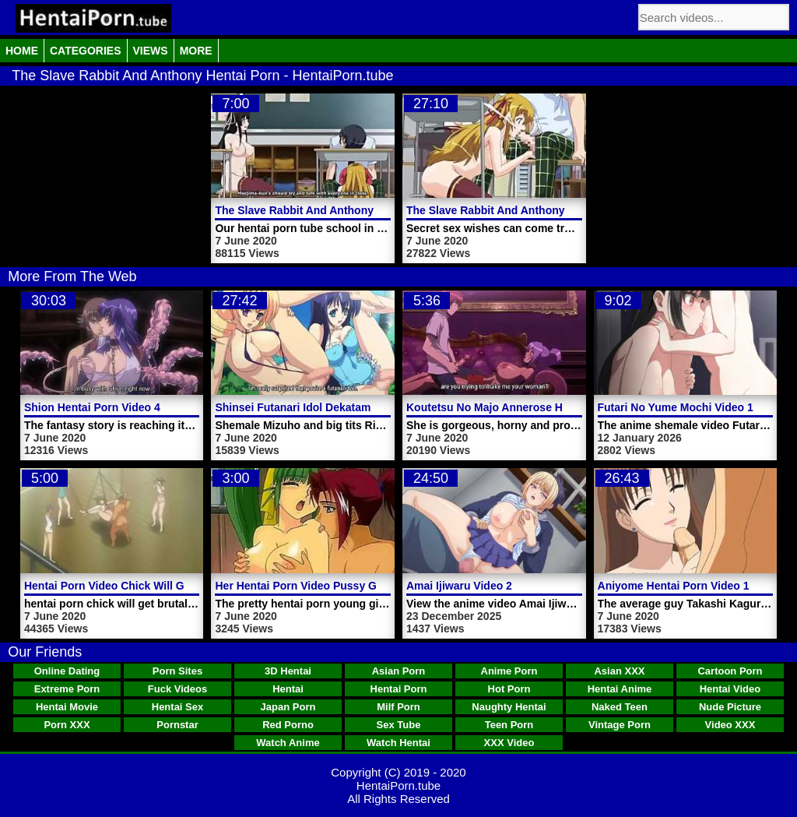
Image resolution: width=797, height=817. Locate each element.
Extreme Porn (67, 689)
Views (150, 50)
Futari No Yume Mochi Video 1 (675, 407)
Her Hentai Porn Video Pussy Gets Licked (322, 585)
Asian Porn (399, 671)
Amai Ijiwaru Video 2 (459, 585)
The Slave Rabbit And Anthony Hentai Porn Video (534, 210)
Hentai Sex (177, 707)
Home (21, 50)
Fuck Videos (177, 689)
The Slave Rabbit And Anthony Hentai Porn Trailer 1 (349, 210)
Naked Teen (620, 707)
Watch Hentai (398, 742)
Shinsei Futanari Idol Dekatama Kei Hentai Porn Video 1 (358, 407)
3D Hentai (288, 671)
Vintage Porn (619, 725)
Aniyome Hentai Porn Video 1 (674, 585)
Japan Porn (288, 707)
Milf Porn (398, 707)
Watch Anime (287, 742)
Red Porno (288, 725)
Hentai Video (730, 689)
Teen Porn (509, 725)
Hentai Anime (620, 689)
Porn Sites (177, 671)
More (196, 50)
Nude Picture (730, 707)
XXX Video (509, 742)
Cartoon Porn (729, 671)
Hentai (288, 689)
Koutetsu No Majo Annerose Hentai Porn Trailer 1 (533, 407)
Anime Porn (509, 671)
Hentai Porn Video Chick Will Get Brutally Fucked (151, 585)
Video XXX (730, 725)
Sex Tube (399, 725)
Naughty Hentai (509, 707)
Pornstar (177, 725)
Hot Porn (509, 689)
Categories (85, 50)
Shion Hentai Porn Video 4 (92, 407)
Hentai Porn (398, 689)
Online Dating (67, 671)
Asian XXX (619, 671)
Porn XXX (67, 725)
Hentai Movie (67, 707)
